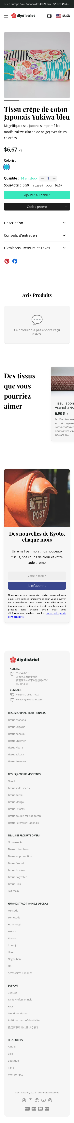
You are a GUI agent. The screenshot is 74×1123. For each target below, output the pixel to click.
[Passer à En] (58, 15)
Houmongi (14, 924)
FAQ (10, 1006)
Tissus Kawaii (15, 795)
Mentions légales (18, 1013)
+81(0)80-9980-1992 (24, 694)
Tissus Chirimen (17, 740)
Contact (12, 992)
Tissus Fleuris (15, 747)
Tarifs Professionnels (20, 999)
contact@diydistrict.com (26, 699)
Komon (12, 938)
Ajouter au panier (37, 195)
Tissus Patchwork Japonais (23, 822)
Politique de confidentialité (23, 1020)
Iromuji (12, 945)
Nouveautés (15, 842)
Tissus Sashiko (16, 870)
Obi (10, 966)
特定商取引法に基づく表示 (23, 1027)
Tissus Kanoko (16, 733)
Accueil (12, 1046)
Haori (11, 952)
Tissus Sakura (16, 754)
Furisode (13, 910)
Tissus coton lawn (18, 849)
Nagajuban (14, 959)
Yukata (12, 931)
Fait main (13, 890)
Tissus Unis (14, 884)
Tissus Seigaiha (16, 726)
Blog (10, 1053)
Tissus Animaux (17, 761)
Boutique (13, 1060)
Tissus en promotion (20, 856)
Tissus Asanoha (17, 719)
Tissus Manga (16, 801)
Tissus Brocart (16, 863)
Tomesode (14, 917)
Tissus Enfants (16, 808)
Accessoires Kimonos (20, 972)
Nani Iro (12, 781)
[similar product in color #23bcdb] (6, 167)
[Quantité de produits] (48, 179)
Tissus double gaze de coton (24, 815)
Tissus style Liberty (19, 788)
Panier (11, 1067)
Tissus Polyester (17, 877)
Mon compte (15, 1074)
